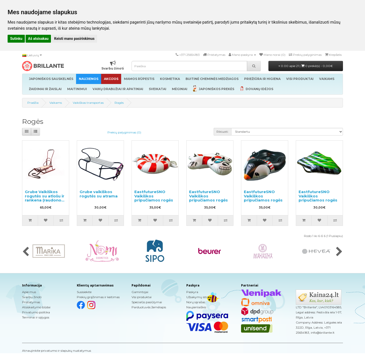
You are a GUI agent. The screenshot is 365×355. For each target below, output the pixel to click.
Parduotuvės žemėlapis (149, 307)
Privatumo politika (36, 312)
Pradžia (33, 103)
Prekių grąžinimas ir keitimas (98, 297)
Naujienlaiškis (196, 307)
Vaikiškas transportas (88, 103)
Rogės (119, 103)
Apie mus (29, 292)
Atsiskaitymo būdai (36, 307)
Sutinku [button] (16, 39)
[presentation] (25, 252)
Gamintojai (140, 292)
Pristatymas (31, 302)
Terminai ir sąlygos (35, 317)
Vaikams (55, 103)
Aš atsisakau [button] (38, 39)
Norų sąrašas (195, 302)
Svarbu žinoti (32, 297)
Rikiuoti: (222, 131)
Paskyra (192, 292)
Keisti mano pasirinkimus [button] (74, 39)
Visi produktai (142, 297)
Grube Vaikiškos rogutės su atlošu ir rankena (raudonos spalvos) (44, 198)
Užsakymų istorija (199, 297)
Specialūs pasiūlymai (147, 302)
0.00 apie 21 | (306, 66)
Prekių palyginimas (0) (124, 132)
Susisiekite (84, 292)
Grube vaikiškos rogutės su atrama (99, 193)
